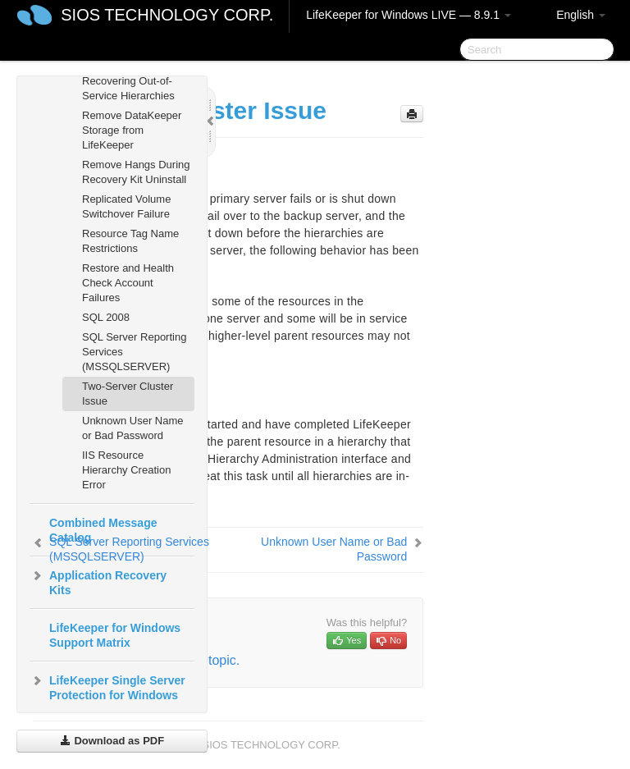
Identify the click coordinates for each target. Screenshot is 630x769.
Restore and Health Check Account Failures (128, 283)
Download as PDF (112, 741)
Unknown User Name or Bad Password (133, 428)
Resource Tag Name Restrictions (130, 240)
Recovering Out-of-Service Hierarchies (128, 88)
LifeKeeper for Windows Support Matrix (114, 635)
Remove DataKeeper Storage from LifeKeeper (131, 130)
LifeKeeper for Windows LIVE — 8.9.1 (408, 14)
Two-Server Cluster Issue (127, 393)
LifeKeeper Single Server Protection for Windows (107, 686)
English (580, 14)
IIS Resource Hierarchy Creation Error (126, 470)
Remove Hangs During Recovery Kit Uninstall (136, 171)
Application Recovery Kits (98, 581)
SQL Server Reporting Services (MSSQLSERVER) (134, 352)
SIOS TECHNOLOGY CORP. (167, 15)
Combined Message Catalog (103, 530)
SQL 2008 (106, 317)
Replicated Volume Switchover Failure (126, 206)
